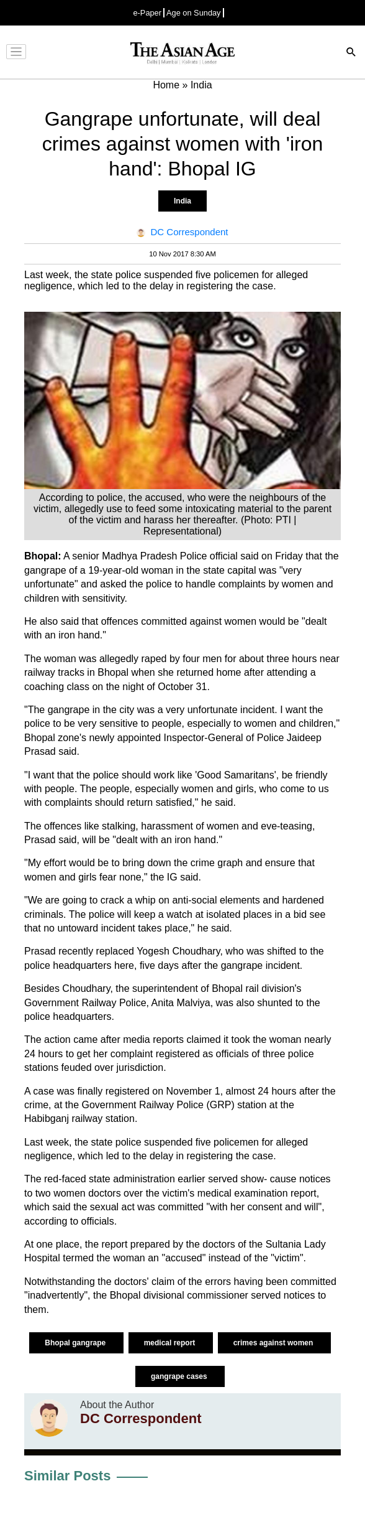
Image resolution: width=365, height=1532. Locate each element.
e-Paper (147, 12)
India (182, 201)
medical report (170, 1342)
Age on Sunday (193, 12)
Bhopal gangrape (76, 1342)
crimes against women (274, 1342)
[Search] (351, 53)
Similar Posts (67, 1475)
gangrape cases (180, 1376)
